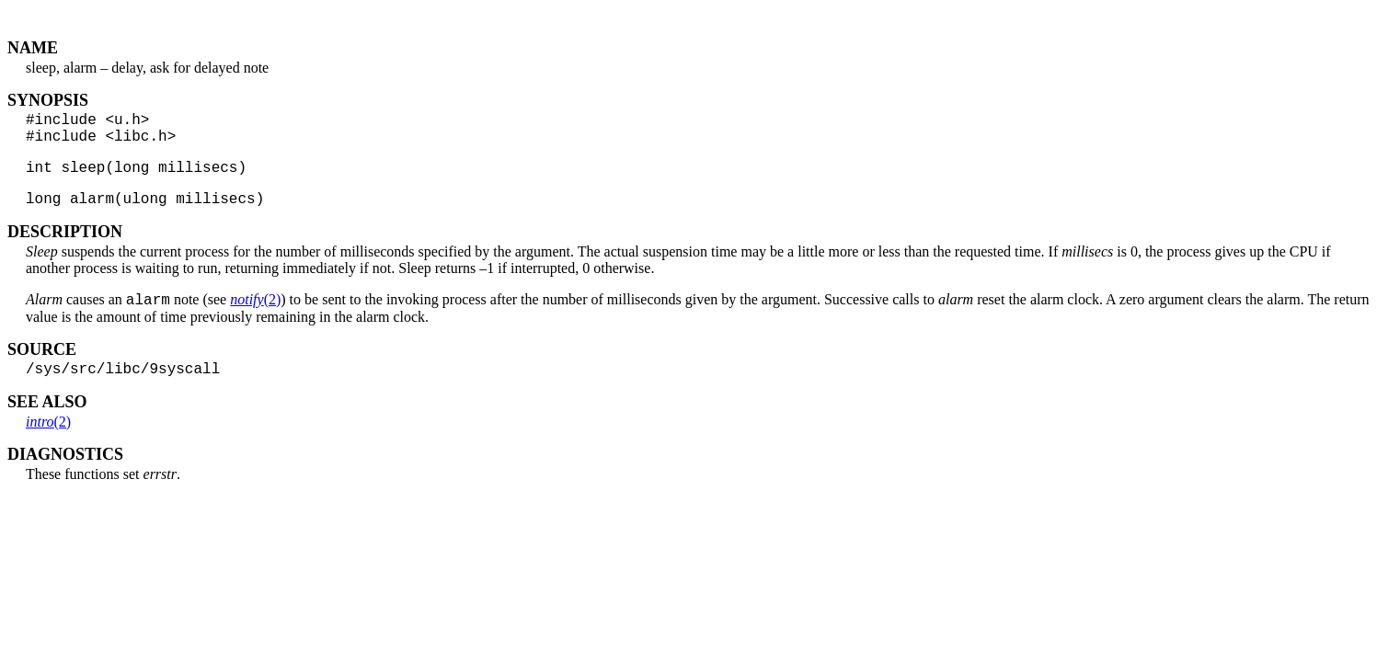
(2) (255, 317)
